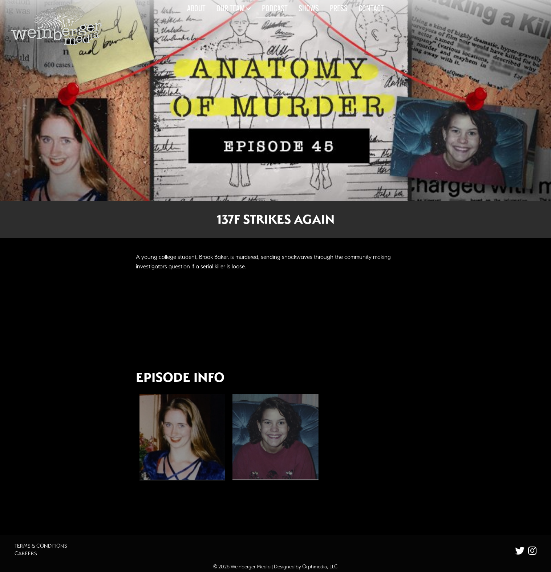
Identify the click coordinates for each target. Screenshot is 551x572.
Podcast (275, 9)
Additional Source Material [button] (183, 505)
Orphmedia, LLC (320, 566)
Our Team (233, 8)
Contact (371, 9)
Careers (26, 553)
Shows (309, 9)
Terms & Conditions (41, 546)
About (196, 9)
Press (339, 9)
